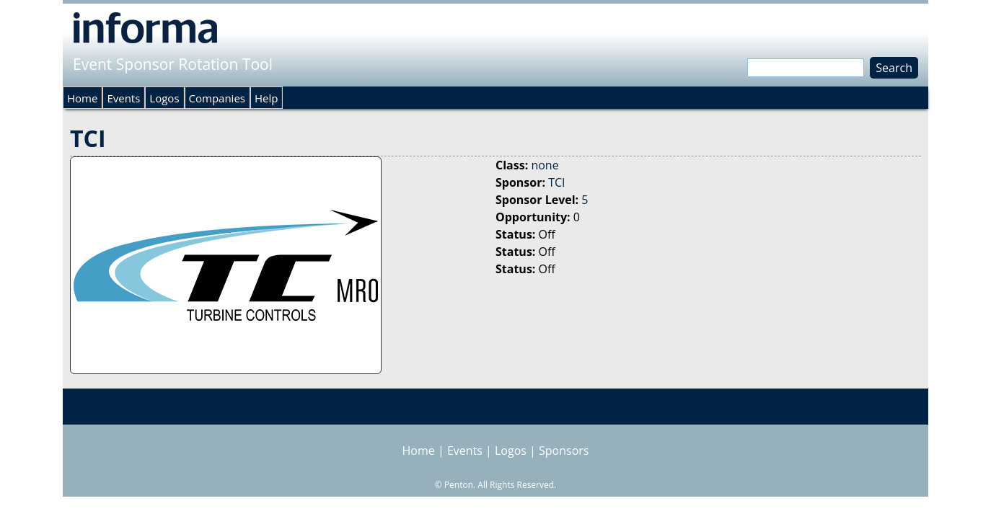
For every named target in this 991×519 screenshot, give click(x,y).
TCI (556, 182)
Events (123, 98)
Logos (164, 98)
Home (82, 98)
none (544, 165)
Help (266, 98)
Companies (217, 98)
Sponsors (564, 450)
